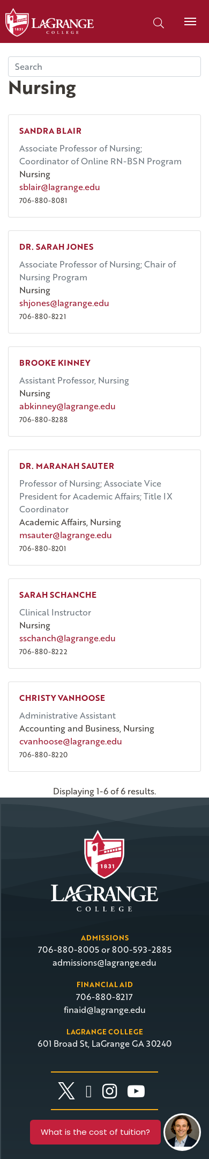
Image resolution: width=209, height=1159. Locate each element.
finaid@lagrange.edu (105, 1009)
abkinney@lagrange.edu (67, 406)
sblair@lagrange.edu (59, 186)
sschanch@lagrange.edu (67, 638)
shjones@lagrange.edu (64, 302)
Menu (186, 15)
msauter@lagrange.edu (65, 534)
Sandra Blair (50, 130)
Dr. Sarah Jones (56, 246)
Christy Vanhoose (62, 698)
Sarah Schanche (57, 594)
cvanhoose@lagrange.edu (70, 741)
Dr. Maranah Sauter (66, 466)
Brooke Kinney (54, 362)
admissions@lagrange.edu (104, 962)
